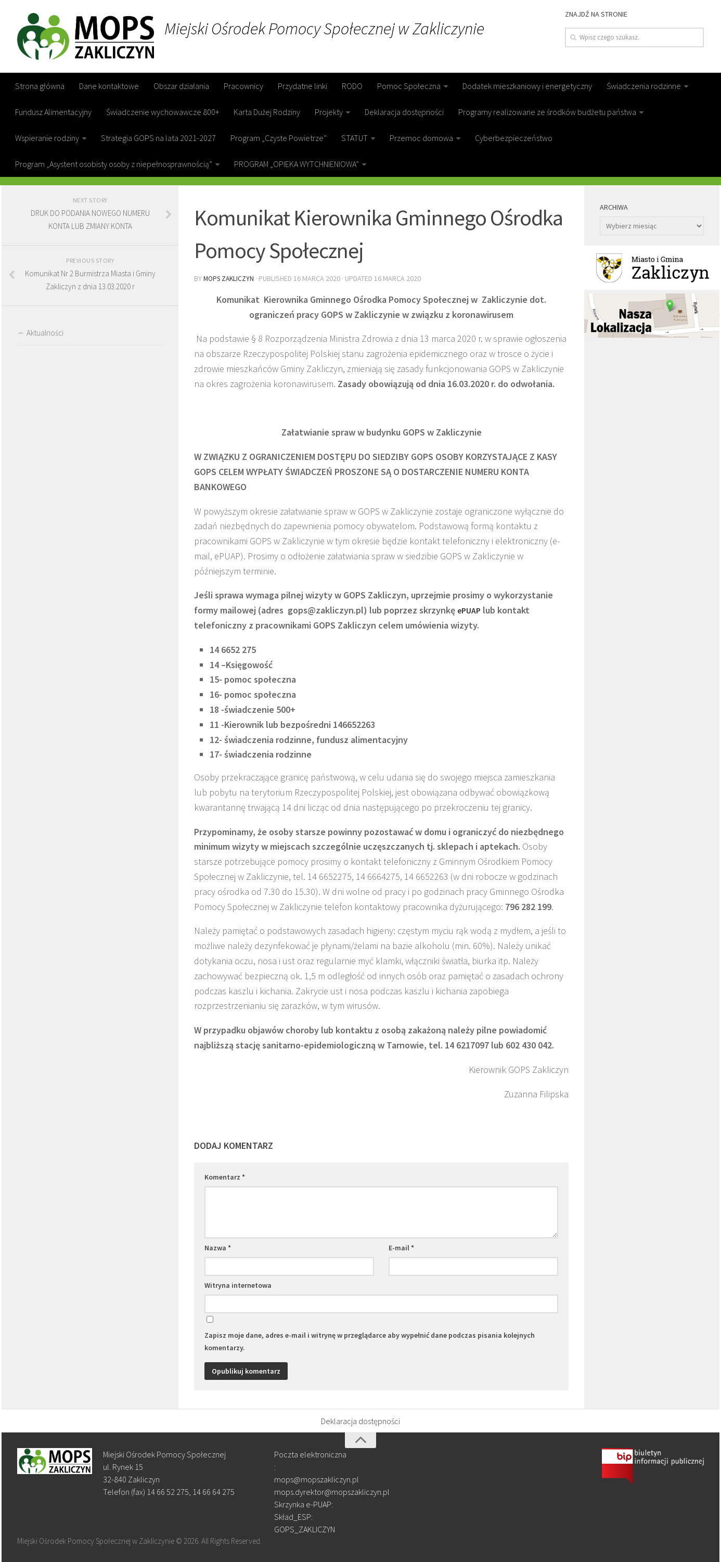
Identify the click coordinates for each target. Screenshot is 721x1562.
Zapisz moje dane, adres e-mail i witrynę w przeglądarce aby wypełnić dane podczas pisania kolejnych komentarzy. (369, 1340)
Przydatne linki (302, 86)
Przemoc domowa (421, 138)
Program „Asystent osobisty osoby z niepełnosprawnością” (113, 164)
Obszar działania (181, 86)
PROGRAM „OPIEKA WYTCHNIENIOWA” (296, 164)
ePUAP (470, 609)
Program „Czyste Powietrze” (278, 138)
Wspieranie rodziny (47, 138)
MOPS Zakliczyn (230, 278)
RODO (352, 86)
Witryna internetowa (238, 1284)
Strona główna (40, 86)
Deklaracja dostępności (404, 112)
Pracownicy (243, 86)
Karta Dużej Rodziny (267, 112)
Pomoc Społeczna (409, 86)
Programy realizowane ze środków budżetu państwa (547, 112)
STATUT (354, 138)
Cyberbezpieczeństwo (513, 138)
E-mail (401, 1246)
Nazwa (217, 1246)
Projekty (329, 112)
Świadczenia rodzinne (644, 86)
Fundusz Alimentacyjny (53, 112)
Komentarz (224, 1176)
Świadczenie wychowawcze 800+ (162, 112)
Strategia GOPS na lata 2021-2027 (158, 138)
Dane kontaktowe (109, 86)
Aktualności (45, 333)
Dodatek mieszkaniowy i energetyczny (527, 86)
